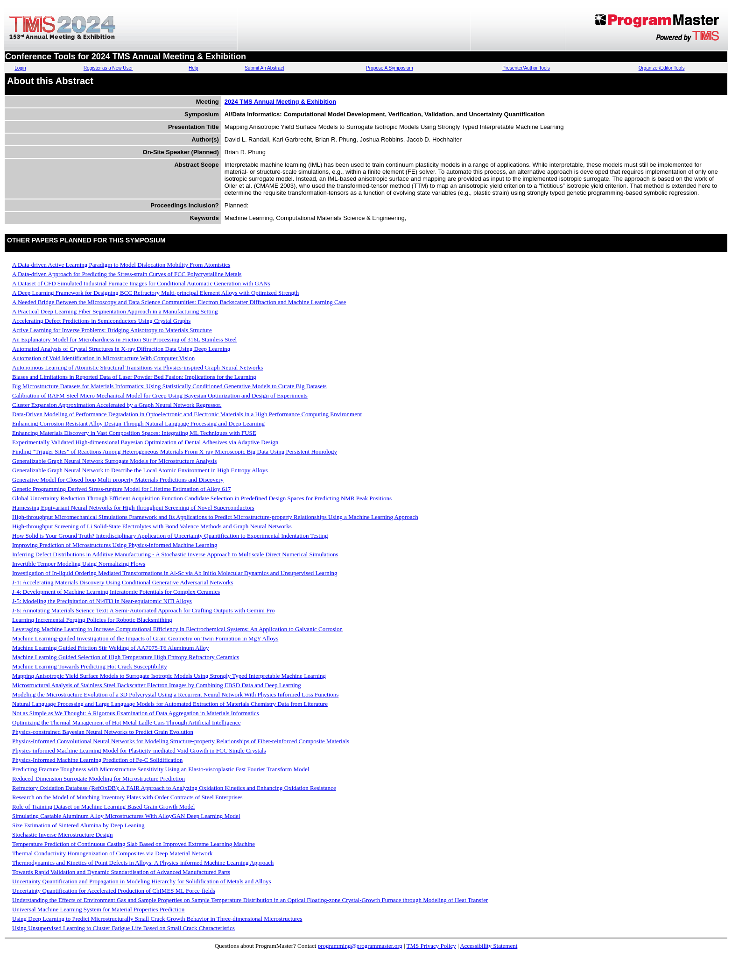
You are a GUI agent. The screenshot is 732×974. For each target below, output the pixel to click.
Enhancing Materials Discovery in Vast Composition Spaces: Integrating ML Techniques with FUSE (134, 432)
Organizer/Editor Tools (662, 68)
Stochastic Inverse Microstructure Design (62, 834)
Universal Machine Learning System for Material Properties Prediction (98, 909)
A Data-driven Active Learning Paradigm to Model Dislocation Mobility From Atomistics (121, 264)
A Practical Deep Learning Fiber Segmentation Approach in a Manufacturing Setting (115, 311)
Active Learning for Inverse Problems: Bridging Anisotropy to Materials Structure (112, 330)
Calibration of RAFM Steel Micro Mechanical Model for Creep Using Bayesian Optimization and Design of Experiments (160, 395)
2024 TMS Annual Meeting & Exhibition (280, 101)
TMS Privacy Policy (431, 945)
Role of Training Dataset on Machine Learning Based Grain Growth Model (103, 806)
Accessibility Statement (488, 945)
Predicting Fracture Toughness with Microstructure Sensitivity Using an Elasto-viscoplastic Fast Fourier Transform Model (161, 769)
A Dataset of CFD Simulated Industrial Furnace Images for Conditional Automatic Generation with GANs (141, 283)
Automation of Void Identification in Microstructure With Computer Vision (103, 358)
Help (193, 68)
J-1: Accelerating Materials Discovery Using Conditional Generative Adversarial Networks (122, 582)
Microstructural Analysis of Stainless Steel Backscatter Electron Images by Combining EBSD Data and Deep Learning (156, 685)
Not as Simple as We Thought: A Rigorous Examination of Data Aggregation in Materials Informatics (135, 713)
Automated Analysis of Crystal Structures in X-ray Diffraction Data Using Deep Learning (121, 348)
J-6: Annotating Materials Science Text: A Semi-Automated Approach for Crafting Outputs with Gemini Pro (143, 610)
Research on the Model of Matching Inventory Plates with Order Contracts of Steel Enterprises (127, 797)
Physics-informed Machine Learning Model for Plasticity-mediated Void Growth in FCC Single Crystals (139, 750)
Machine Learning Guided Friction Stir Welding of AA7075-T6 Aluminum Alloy (110, 647)
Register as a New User (108, 68)
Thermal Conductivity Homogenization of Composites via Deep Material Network (112, 853)
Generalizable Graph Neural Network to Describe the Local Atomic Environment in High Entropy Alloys (140, 470)
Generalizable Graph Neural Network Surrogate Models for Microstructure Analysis (114, 460)
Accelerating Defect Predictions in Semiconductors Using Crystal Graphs (101, 320)
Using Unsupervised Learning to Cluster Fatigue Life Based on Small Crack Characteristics (123, 927)
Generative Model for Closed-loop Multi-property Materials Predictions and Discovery (118, 479)
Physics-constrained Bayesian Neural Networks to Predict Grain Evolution (102, 731)
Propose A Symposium (389, 68)
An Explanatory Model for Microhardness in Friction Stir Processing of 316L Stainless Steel (124, 339)
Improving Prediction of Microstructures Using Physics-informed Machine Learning (114, 544)
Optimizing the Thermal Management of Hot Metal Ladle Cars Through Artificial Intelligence (126, 722)
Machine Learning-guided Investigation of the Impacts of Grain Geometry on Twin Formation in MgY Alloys (145, 638)
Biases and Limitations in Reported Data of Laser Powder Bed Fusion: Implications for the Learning (134, 376)
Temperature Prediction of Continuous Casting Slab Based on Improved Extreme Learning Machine (133, 843)
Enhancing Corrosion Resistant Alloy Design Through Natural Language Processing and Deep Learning (138, 423)
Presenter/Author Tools (526, 68)
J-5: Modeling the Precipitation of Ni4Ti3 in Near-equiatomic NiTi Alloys (102, 600)
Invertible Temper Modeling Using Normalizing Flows (78, 563)
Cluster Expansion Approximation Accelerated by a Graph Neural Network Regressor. (116, 404)
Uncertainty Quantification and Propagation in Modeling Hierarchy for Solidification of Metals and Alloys (141, 881)
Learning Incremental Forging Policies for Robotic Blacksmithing (92, 619)
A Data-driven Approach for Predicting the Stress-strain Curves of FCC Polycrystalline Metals (126, 273)
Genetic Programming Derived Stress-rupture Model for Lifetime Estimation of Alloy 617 (121, 488)
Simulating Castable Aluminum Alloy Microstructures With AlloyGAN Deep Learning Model (126, 815)
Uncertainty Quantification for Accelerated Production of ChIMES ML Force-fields (113, 890)
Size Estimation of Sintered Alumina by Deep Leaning (78, 825)
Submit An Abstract (264, 68)
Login (20, 68)
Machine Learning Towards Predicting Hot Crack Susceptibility (89, 666)
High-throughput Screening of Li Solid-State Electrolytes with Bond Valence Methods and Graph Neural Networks (152, 526)
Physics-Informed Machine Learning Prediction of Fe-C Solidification (97, 759)
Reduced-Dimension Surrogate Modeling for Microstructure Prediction (98, 778)
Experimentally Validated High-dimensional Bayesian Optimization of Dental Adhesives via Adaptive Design (145, 442)
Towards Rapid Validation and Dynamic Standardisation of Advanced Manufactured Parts (121, 871)
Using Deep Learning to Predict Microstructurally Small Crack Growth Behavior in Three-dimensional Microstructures (157, 918)
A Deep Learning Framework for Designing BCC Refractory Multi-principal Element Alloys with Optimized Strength (155, 292)
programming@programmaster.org (360, 945)
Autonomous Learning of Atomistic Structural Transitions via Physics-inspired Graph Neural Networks (137, 367)
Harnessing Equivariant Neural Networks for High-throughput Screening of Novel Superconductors (133, 507)
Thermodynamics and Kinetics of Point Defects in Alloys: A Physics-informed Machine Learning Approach (143, 862)
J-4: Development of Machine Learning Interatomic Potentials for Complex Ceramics (116, 591)
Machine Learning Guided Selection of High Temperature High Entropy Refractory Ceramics (125, 657)
